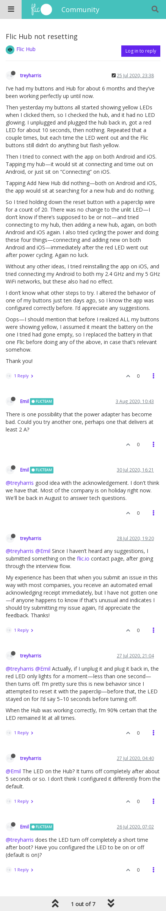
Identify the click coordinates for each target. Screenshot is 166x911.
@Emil (42, 550)
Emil (24, 401)
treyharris (30, 75)
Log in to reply (140, 51)
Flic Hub (26, 49)
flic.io (83, 558)
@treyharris (20, 482)
